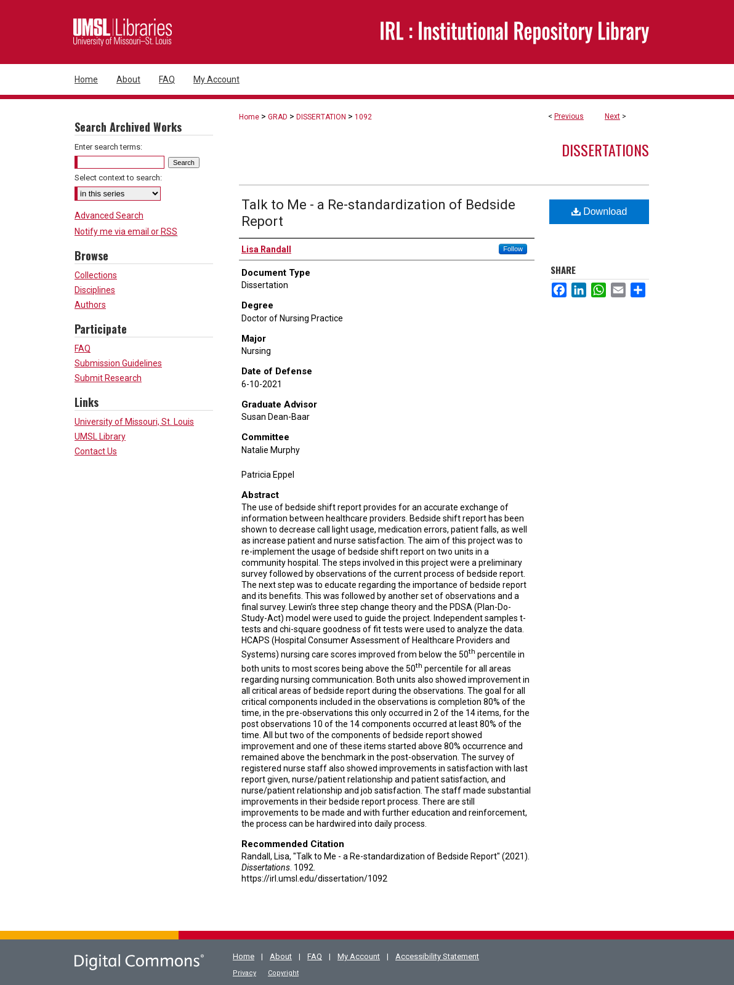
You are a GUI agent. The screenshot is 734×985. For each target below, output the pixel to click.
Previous (569, 116)
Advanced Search (109, 215)
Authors (90, 305)
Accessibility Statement (437, 956)
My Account (358, 956)
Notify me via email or (126, 231)
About (281, 956)
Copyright (283, 973)
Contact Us (96, 451)
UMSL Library (100, 436)
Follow (513, 248)
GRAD (278, 117)
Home (249, 117)
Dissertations (605, 150)
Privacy (244, 973)
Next (612, 116)
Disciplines (95, 290)
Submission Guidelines (118, 363)
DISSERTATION (321, 117)
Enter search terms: (108, 146)
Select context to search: (118, 177)
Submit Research (108, 378)
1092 (363, 117)
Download (599, 211)
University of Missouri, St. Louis (134, 422)
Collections (96, 275)
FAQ (83, 348)
